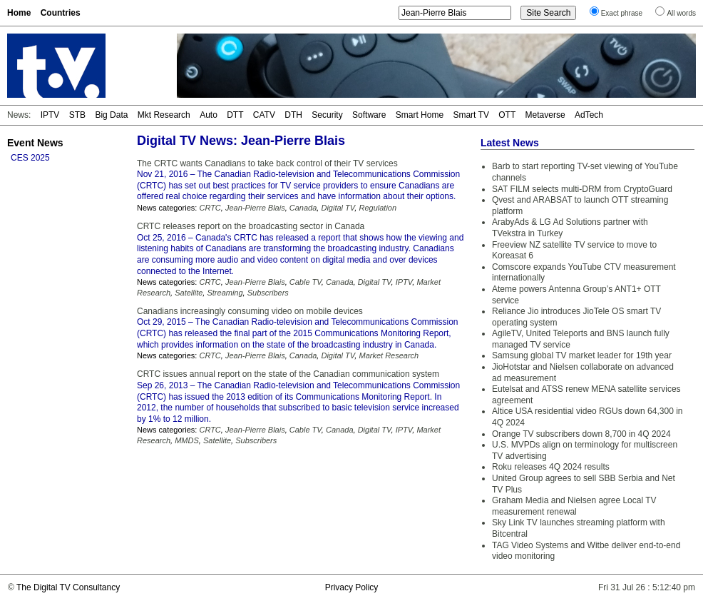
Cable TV (305, 282)
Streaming (224, 292)
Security (327, 115)
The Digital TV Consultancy (68, 587)
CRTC (209, 207)
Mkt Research (164, 115)
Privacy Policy (352, 587)
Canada (303, 207)
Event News (35, 142)
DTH (293, 115)
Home (19, 13)
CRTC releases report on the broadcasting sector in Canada (250, 226)
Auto (208, 115)
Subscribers (268, 292)
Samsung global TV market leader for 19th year (582, 355)
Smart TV (470, 115)
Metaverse (545, 115)
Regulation (377, 207)
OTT (506, 115)
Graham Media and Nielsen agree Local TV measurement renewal (574, 506)
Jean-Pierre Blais (255, 207)
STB (77, 115)
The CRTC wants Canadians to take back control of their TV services (267, 163)
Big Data (111, 115)
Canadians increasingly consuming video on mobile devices (250, 311)
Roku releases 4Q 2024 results (551, 467)
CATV (264, 115)
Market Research (389, 355)
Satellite (188, 292)
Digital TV (337, 207)
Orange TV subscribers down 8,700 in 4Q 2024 (581, 434)
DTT (235, 115)
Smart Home (419, 115)
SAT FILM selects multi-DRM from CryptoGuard (582, 189)
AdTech (589, 115)
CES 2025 (30, 158)
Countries (61, 13)
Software (369, 115)
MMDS (187, 440)
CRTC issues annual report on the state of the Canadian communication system (288, 374)
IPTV (50, 115)
